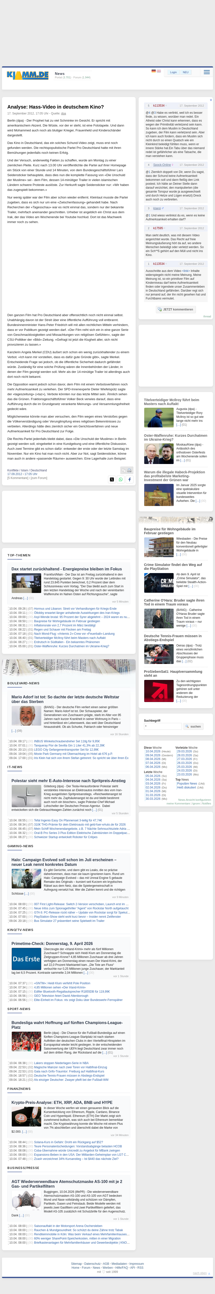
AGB (106, 1264)
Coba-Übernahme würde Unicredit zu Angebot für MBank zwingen (77, 1150)
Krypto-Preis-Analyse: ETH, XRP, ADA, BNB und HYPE (62, 1102)
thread (207, 316)
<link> (186, 271)
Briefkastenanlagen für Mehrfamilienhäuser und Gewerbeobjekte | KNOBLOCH (85, 1242)
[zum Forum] (39, 478)
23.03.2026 (184, 774)
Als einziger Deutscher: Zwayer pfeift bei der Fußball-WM (71, 1080)
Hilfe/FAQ (121, 1267)
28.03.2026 (184, 755)
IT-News (15, 767)
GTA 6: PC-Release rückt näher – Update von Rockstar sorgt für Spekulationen (85, 912)
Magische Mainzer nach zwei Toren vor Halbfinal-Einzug (70, 1067)
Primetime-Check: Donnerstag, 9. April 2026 (52, 944)
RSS (140, 1267)
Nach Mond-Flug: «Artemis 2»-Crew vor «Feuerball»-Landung (74, 633)
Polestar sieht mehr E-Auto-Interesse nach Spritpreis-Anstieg (69, 781)
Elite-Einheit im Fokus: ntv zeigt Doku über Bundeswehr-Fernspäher (78, 1000)
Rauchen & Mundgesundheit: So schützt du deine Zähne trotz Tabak (78, 1230)
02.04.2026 (153, 787)
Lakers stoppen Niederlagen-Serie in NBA (61, 1063)
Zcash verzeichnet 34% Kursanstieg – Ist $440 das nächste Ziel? (76, 1159)
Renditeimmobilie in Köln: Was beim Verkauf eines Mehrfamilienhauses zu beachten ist (90, 1234)
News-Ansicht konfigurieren (194, 799)
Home (75, 1267)
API (132, 1267)
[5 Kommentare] (17, 478)
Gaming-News (20, 846)
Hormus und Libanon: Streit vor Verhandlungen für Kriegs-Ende (75, 608)
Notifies (206, 803)
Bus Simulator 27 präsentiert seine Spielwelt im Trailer (69, 921)
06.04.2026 (153, 767)
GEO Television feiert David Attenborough (61, 996)
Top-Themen (18, 555)
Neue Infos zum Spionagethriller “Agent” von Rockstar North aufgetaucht (81, 908)
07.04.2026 (153, 763)
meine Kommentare (178, 803)
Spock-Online (162, 165)
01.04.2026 (153, 791)
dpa (63, 113)
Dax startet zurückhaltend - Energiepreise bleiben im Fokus (67, 569)
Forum (86, 1267)
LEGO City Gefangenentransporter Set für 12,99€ (66, 749)
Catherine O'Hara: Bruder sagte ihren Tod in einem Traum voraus (174, 602)
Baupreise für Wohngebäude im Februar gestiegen (67, 621)
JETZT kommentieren (175, 309)
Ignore (196, 803)
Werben (108, 1267)
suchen (193, 726)
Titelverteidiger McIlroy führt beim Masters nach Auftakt (70, 638)
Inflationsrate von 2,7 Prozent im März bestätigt (65, 625)
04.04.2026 (153, 779)
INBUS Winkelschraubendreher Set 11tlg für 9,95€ (67, 741)
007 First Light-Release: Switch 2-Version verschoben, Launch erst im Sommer (85, 904)
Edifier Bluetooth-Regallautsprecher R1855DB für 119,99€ (72, 991)
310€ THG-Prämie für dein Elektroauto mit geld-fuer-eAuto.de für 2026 (80, 824)
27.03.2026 (184, 759)
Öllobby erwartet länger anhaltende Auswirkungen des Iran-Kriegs (77, 613)
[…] (25, 598)
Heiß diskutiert (186, 787)
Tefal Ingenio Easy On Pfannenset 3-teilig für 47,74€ (68, 820)
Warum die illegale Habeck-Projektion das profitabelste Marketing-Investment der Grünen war (174, 476)
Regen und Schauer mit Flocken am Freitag (62, 629)
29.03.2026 (184, 751)
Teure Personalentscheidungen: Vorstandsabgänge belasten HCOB (78, 1146)
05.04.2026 (153, 776)
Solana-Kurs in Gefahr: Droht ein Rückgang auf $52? (68, 1142)
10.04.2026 (153, 751)
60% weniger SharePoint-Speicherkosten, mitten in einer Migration (77, 1238)
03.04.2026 (153, 783)
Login (173, 72)
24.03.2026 (184, 770)
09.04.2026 (153, 755)
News (96, 1267)
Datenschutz (92, 1264)
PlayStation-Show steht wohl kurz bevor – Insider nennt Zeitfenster (77, 916)
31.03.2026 (153, 795)
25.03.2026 (184, 767)
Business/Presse (23, 1168)
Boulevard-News (23, 683)
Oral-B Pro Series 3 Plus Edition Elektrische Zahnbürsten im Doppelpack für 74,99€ (88, 833)
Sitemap (76, 1264)
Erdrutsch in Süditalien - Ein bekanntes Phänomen (67, 642)
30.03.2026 (153, 799)
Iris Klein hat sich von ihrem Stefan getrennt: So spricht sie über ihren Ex (81, 758)
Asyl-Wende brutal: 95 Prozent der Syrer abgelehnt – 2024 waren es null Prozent (86, 617)
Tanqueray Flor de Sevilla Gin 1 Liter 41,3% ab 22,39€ (69, 745)
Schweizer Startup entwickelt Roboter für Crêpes (65, 837)
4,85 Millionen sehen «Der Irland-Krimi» (60, 987)
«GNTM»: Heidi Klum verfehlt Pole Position (62, 983)
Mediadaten (119, 1264)
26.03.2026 (184, 763)
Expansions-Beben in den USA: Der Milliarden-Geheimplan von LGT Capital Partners (89, 1154)
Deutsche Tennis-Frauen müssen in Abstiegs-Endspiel (69, 1075)
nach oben (200, 1273)
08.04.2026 (153, 759)
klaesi (157, 208)
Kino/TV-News (20, 930)
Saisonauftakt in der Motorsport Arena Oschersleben (68, 1226)
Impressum (136, 1264)
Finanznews (19, 1089)
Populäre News (187, 783)
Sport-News (18, 1009)
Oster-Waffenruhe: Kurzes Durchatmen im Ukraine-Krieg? (71, 646)
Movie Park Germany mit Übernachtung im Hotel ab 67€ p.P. (73, 754)
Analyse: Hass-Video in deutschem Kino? (55, 107)
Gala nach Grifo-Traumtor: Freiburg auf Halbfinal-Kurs (69, 1071)
